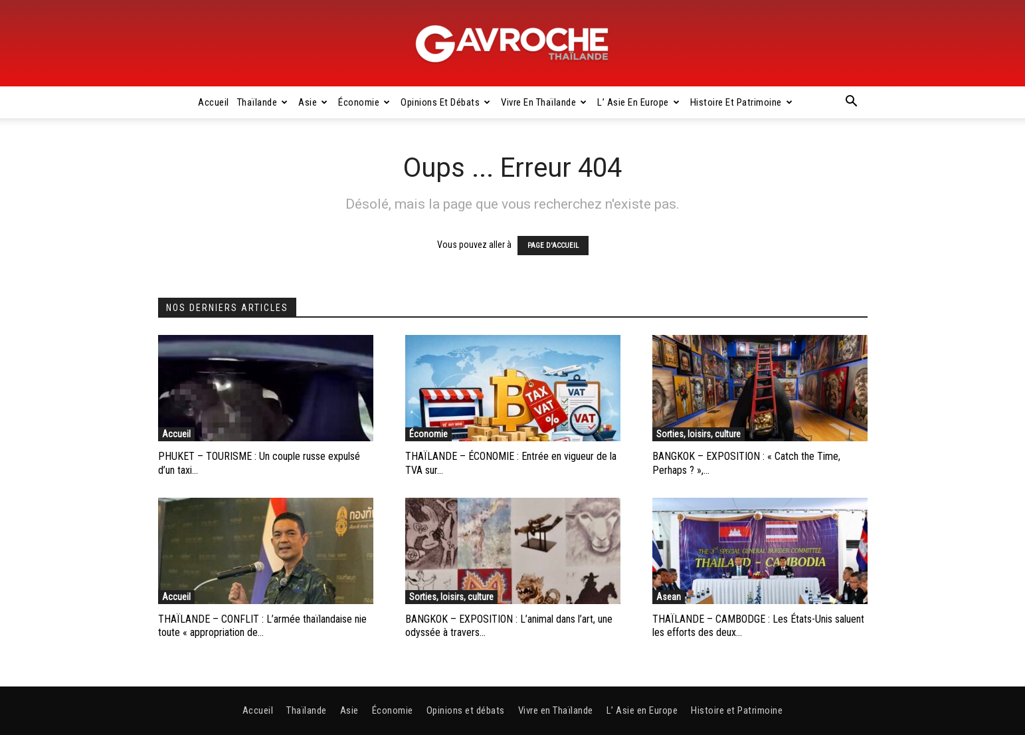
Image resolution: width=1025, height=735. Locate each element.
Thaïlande (262, 102)
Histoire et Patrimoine (741, 102)
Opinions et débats (446, 102)
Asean (668, 596)
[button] (852, 103)
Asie (313, 102)
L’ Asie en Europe (638, 102)
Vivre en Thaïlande (544, 102)
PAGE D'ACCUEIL (553, 245)
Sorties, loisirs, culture (698, 434)
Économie (364, 102)
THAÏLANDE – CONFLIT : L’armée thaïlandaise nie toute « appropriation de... (262, 626)
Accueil (213, 102)
